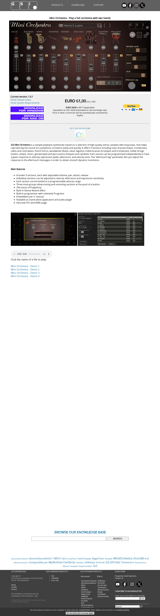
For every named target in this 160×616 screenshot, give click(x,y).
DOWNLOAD (78, 5)
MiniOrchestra (122, 558)
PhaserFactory (140, 562)
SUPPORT (99, 5)
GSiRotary (89, 562)
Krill (146, 558)
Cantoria (69, 562)
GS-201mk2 (112, 562)
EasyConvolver (85, 566)
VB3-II (57, 558)
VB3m (64, 558)
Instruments (85, 576)
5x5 (95, 566)
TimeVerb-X (127, 562)
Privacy (14, 589)
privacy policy (123, 610)
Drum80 (138, 558)
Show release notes (21, 99)
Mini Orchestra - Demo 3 (25, 272)
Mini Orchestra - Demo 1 (25, 266)
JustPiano (72, 558)
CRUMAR (54, 578)
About (13, 585)
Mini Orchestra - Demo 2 (25, 269)
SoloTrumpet (84, 558)
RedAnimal (55, 562)
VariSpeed (73, 566)
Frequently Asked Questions (125, 576)
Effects (99, 576)
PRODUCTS (57, 5)
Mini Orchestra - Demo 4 (25, 276)
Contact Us (119, 578)
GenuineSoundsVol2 (19, 558)
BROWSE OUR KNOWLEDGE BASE (80, 532)
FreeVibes (79, 562)
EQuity (66, 566)
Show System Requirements (25, 102)
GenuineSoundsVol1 (40, 558)
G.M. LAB (54, 580)
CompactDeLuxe (38, 562)
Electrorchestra (21, 562)
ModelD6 (108, 558)
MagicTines (98, 558)
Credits (14, 587)
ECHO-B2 (100, 562)
